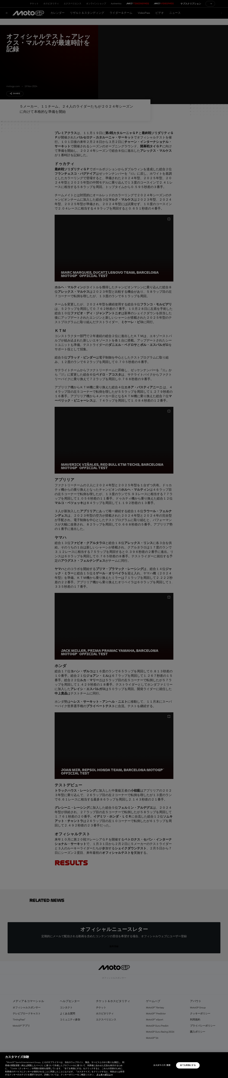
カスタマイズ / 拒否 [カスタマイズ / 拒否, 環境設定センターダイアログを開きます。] (161, 1065)
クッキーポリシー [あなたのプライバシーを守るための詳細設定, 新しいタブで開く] (104, 1075)
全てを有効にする (188, 1065)
